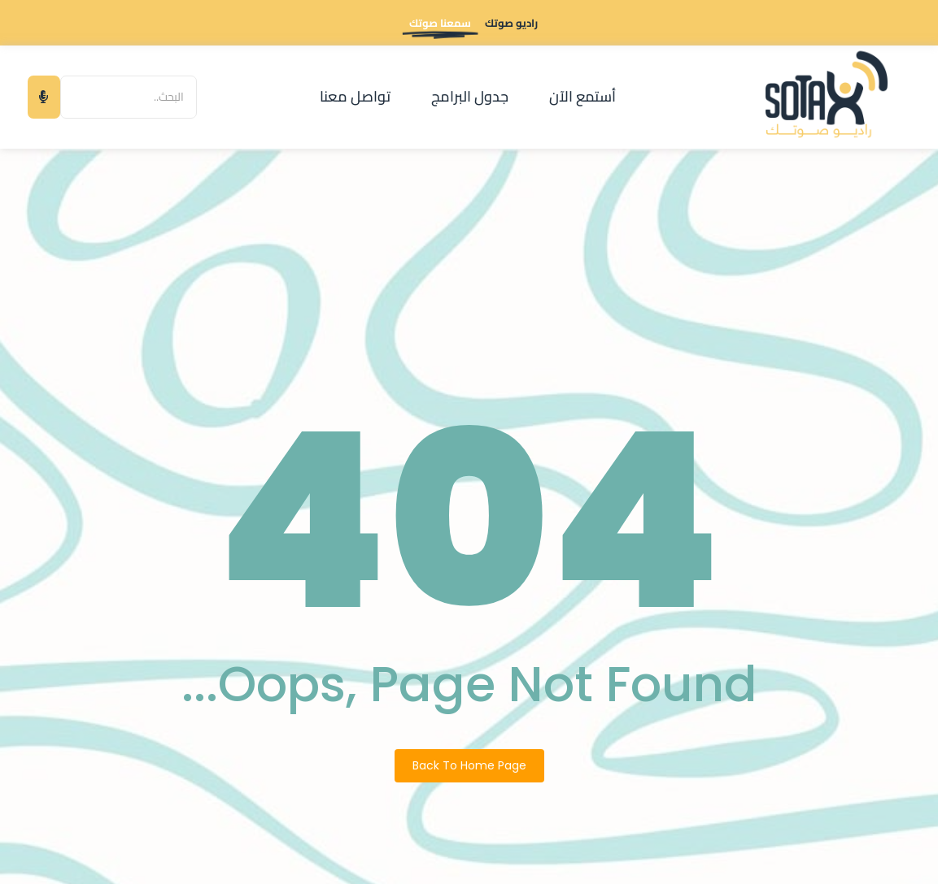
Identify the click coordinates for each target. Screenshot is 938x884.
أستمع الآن (582, 96)
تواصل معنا (355, 96)
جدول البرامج (469, 96)
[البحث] (128, 97)
